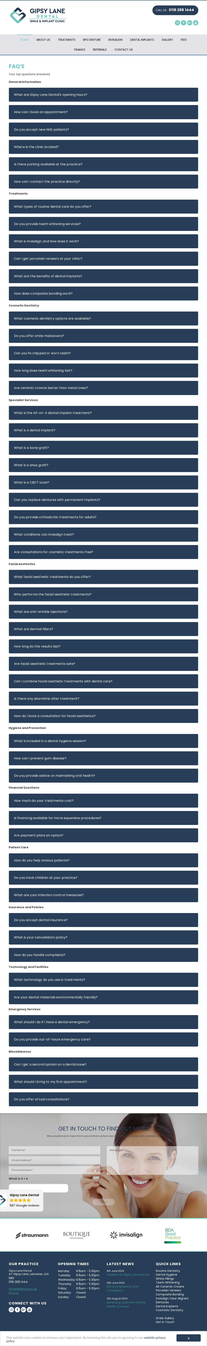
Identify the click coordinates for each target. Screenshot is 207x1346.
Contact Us (123, 50)
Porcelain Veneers (168, 1290)
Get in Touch (165, 1322)
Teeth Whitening (168, 1282)
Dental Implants (142, 40)
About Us (43, 40)
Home (25, 40)
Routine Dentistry (168, 1271)
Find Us (13, 1293)
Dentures (162, 1302)
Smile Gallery (165, 1318)
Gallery (167, 40)
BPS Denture (92, 40)
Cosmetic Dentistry (169, 1310)
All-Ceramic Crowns (170, 1286)
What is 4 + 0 (18, 1179)
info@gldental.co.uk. (23, 1289)
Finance (79, 50)
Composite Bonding (170, 1294)
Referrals (100, 50)
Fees (184, 40)
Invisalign (115, 40)
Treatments (66, 40)
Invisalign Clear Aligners (172, 1298)
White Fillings (165, 1279)
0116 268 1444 (181, 10)
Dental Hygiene (166, 1275)
